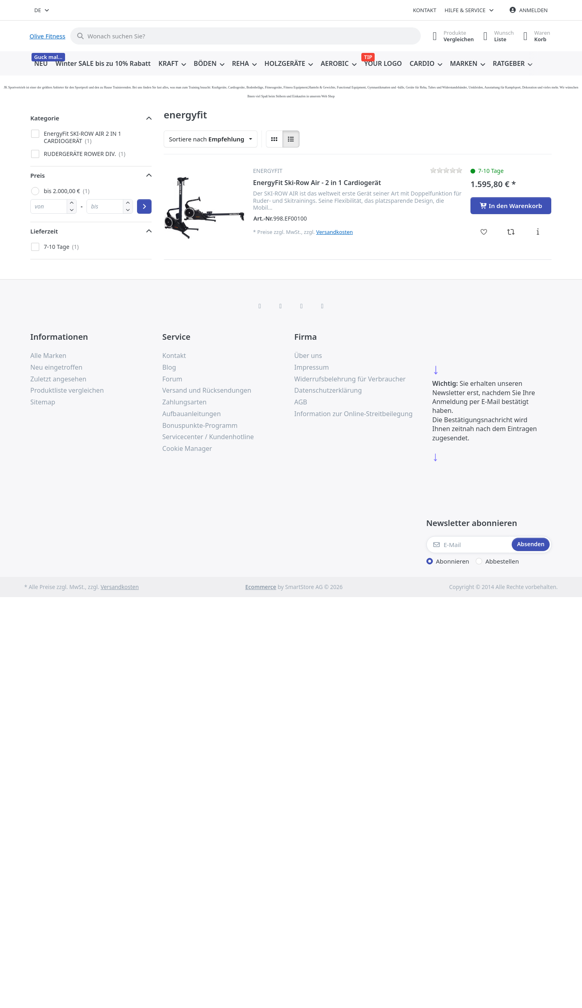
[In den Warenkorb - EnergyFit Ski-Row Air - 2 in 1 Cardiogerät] (510, 205)
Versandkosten (334, 232)
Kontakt (424, 10)
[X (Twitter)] (280, 306)
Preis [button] (37, 175)
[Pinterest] (322, 306)
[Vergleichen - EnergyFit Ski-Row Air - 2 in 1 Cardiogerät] (511, 232)
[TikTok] (301, 306)
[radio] (274, 138)
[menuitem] (41, 64)
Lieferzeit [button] (44, 231)
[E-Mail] (468, 544)
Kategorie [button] (44, 118)
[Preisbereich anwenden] (144, 206)
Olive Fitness (47, 36)
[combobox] (42, 10)
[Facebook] (260, 306)
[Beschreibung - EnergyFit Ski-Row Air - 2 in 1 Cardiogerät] (537, 232)
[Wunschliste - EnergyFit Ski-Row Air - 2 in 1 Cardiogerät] (484, 232)
